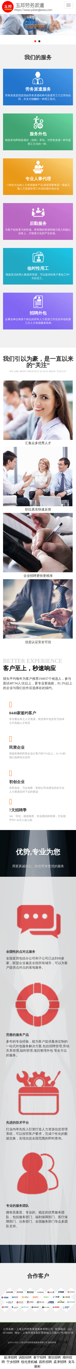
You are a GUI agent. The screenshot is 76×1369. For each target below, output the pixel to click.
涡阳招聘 (25, 1357)
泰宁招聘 (39, 1357)
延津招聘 (10, 1357)
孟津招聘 (60, 1362)
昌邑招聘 (45, 1362)
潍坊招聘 (54, 1357)
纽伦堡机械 (29, 1362)
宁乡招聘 (12, 1362)
